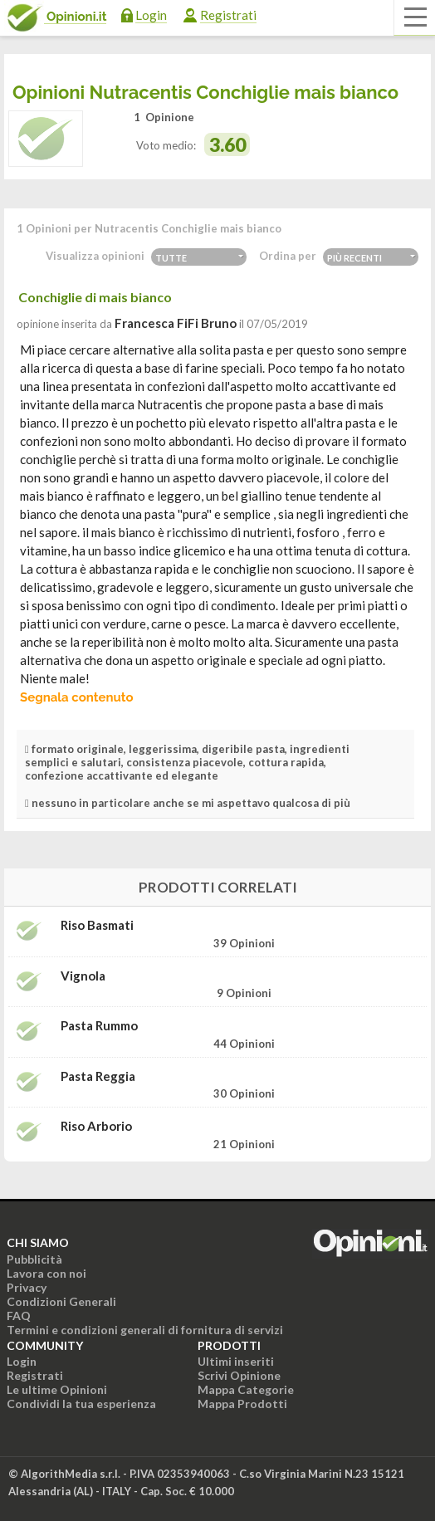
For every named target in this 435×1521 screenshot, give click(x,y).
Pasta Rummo (99, 1026)
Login (151, 14)
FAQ (19, 1315)
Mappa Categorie (246, 1389)
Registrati (228, 14)
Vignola (83, 976)
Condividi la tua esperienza (81, 1403)
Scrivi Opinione (239, 1375)
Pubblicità (34, 1259)
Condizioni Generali (61, 1301)
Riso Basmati (97, 925)
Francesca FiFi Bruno (176, 322)
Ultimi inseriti (236, 1361)
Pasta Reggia (98, 1076)
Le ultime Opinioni (57, 1389)
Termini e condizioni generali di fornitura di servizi (145, 1330)
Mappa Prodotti (242, 1403)
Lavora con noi (46, 1273)
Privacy (26, 1287)
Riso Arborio (96, 1126)
